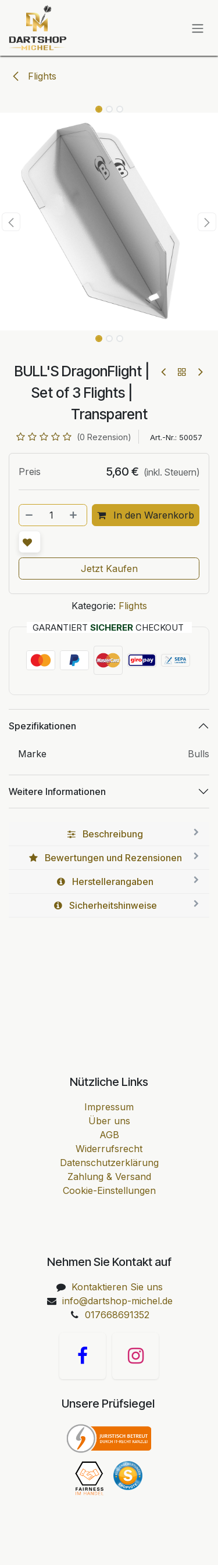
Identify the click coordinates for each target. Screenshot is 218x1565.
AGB (109, 1135)
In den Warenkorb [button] (145, 515)
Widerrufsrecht (109, 1148)
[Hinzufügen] (74, 515)
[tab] (109, 834)
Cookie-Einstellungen (109, 1190)
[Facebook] (82, 1356)
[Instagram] (135, 1356)
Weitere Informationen (57, 791)
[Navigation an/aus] (197, 28)
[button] (11, 222)
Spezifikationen (42, 726)
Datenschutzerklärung (109, 1162)
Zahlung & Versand (109, 1176)
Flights (33, 76)
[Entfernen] (29, 515)
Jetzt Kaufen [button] (109, 568)
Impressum (109, 1107)
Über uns (109, 1121)
